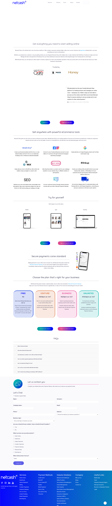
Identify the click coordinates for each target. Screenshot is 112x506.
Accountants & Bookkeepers (64, 479)
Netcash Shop (18, 446)
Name (15, 396)
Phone (15, 408)
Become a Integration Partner (101, 483)
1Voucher (40, 490)
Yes (16, 423)
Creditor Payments (19, 441)
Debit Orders (18, 432)
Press (77, 479)
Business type (17, 415)
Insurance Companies (62, 490)
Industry (59, 408)
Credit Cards (41, 474)
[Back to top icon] (105, 503)
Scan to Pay (41, 486)
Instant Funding (23, 490)
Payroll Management (62, 481)
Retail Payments (24, 493)
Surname (59, 396)
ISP (57, 502)
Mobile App (97, 474)
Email (58, 402)
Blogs (77, 476)
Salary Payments (19, 438)
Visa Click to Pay (42, 488)
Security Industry (61, 497)
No (15, 426)
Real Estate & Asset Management (65, 486)
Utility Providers (61, 476)
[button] (56, 343)
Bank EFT (40, 476)
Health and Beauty (61, 500)
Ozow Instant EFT (42, 479)
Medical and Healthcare (63, 474)
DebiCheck (17, 435)
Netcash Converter (99, 481)
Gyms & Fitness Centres (63, 495)
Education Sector (61, 488)
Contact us (78, 481)
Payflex (40, 481)
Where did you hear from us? (21, 452)
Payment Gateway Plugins (100, 479)
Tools (95, 476)
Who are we (78, 474)
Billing (21, 481)
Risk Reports (18, 449)
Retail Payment (42, 483)
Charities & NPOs (61, 493)
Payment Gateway (19, 443)
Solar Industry (60, 483)
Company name (17, 402)
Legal (95, 486)
